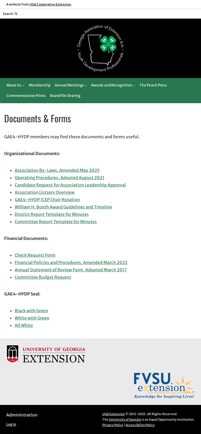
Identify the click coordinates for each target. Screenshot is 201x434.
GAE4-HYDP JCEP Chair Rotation (47, 199)
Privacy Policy (112, 425)
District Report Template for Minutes (52, 214)
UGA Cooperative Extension (50, 4)
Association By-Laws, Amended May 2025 (57, 170)
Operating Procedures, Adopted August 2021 (59, 177)
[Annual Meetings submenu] (86, 85)
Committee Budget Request (43, 277)
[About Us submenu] (23, 85)
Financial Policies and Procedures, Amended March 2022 (71, 262)
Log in (11, 424)
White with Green (32, 318)
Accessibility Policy (140, 425)
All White (24, 325)
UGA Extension (113, 414)
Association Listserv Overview (45, 192)
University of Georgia (125, 419)
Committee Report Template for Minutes (56, 221)
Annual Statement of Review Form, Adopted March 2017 (71, 269)
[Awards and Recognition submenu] (134, 85)
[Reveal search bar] (10, 13)
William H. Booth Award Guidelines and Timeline (63, 207)
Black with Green (31, 310)
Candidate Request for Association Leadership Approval (70, 185)
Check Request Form (35, 255)
